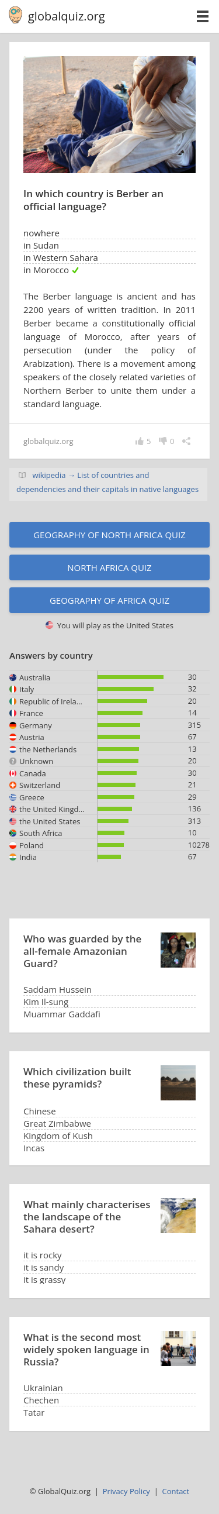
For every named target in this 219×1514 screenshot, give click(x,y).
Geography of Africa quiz (109, 600)
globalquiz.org (66, 16)
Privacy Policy (126, 1491)
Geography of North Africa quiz (109, 535)
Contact (176, 1491)
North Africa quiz (109, 567)
